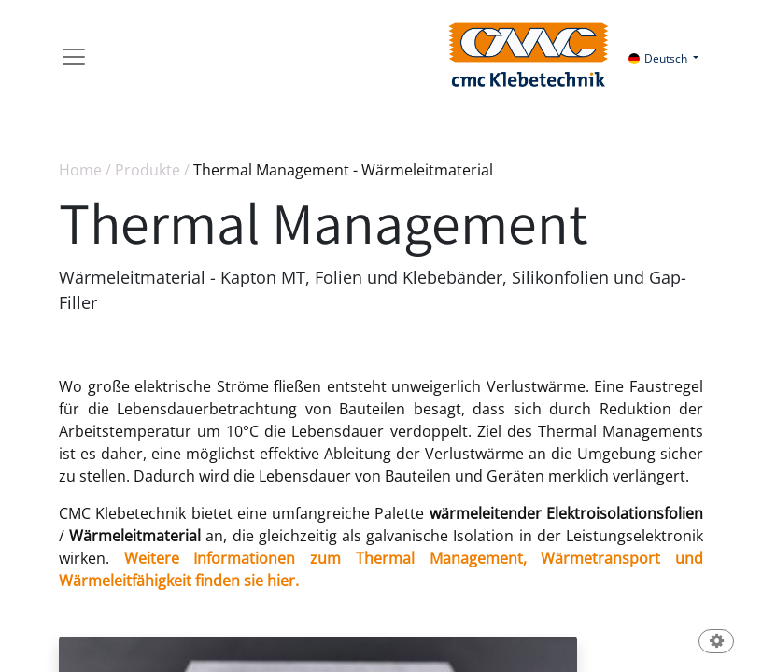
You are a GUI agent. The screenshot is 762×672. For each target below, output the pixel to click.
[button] (716, 642)
